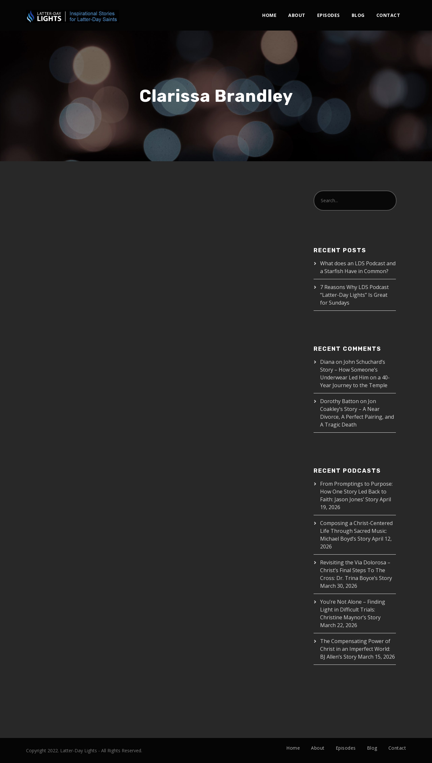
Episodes (328, 15)
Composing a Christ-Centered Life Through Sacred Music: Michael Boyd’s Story (356, 531)
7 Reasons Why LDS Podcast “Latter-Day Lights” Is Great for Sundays (354, 294)
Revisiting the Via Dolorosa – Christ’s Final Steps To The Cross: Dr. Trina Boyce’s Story (356, 570)
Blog (358, 15)
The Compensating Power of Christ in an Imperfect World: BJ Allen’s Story (355, 649)
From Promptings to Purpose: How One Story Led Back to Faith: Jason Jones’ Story (356, 491)
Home (269, 15)
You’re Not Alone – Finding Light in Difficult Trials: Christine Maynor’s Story (352, 609)
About (296, 15)
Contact (388, 15)
